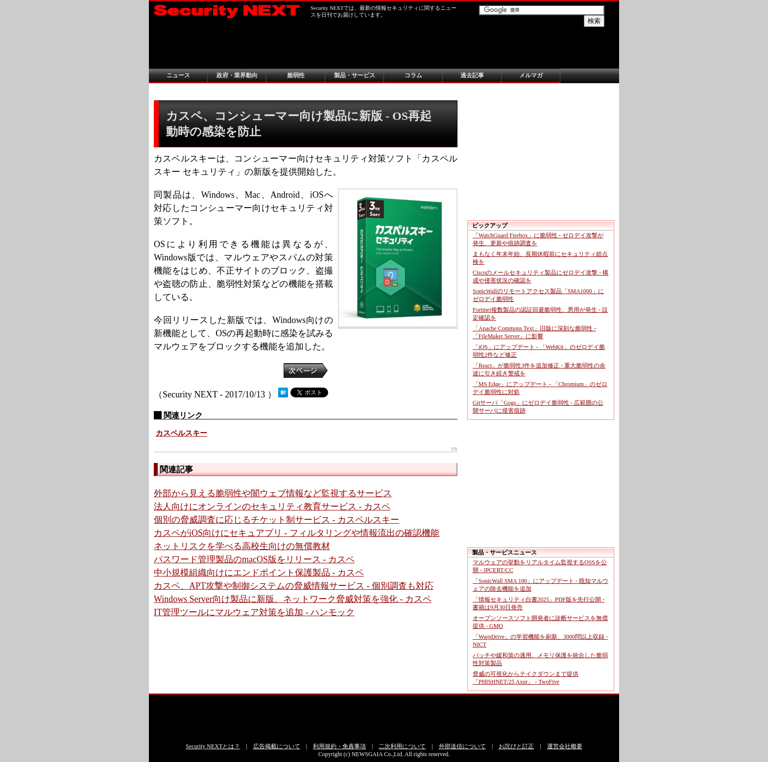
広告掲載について (276, 746)
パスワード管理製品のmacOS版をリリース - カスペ (254, 559)
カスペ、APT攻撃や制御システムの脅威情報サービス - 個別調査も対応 (293, 586)
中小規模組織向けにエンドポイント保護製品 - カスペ (259, 572)
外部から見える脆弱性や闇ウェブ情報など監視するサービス (273, 493)
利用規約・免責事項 (339, 746)
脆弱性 (296, 75)
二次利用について (402, 746)
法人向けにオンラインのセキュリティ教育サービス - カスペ (272, 506)
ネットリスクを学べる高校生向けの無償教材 (242, 546)
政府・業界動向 (237, 75)
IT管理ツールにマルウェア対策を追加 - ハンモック (254, 612)
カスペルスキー (181, 433)
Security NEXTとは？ (213, 746)
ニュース (178, 75)
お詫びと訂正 (516, 746)
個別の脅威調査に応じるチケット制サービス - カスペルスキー (276, 520)
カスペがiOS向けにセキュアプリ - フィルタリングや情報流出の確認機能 (296, 533)
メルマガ (531, 75)
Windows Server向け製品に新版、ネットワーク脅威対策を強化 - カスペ (293, 599)
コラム (413, 75)
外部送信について (462, 746)
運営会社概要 (564, 746)
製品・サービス (354, 75)
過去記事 (472, 75)
